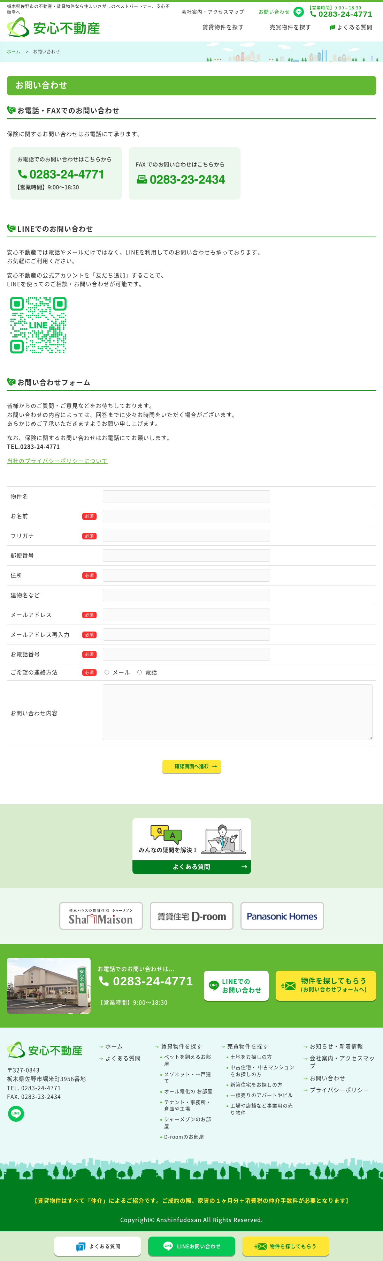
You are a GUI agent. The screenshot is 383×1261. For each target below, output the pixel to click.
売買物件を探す (290, 27)
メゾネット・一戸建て (187, 1077)
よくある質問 (355, 27)
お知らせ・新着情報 (336, 1046)
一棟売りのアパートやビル (261, 1095)
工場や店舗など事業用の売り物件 (261, 1109)
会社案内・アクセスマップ (213, 12)
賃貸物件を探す (223, 27)
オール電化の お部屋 (188, 1091)
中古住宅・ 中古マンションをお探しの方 (262, 1070)
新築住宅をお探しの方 (256, 1084)
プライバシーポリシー (339, 1089)
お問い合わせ (274, 12)
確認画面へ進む (192, 765)
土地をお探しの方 (251, 1056)
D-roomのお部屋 (184, 1136)
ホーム (114, 1046)
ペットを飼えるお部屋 (187, 1060)
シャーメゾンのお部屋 (187, 1122)
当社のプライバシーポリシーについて (57, 460)
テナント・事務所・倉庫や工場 (187, 1105)
